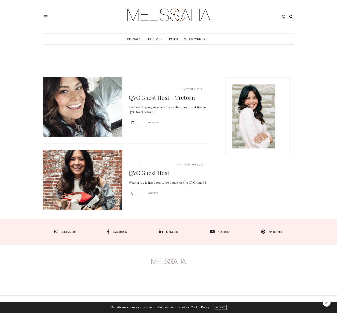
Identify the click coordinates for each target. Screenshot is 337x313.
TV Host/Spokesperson (158, 89)
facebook (117, 232)
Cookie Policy (200, 307)
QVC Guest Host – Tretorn (162, 97)
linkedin (168, 232)
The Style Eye (195, 39)
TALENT (153, 39)
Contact (134, 39)
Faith (173, 39)
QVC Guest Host (149, 173)
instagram (65, 232)
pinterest (271, 232)
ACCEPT (220, 307)
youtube (220, 232)
